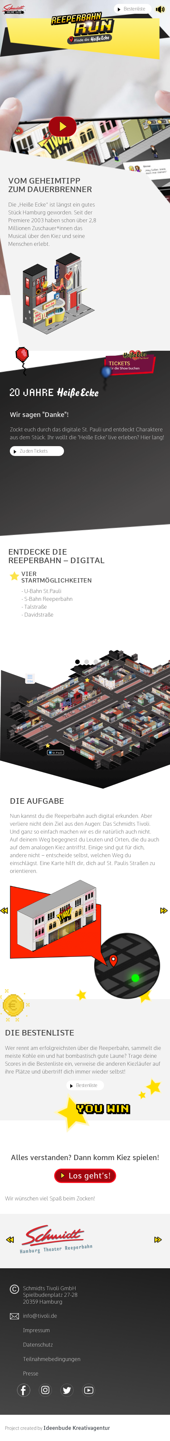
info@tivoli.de (40, 1315)
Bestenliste (134, 8)
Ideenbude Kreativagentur (76, 1428)
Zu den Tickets (33, 450)
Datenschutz (38, 1344)
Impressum (36, 1329)
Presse (30, 1373)
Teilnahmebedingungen (51, 1358)
